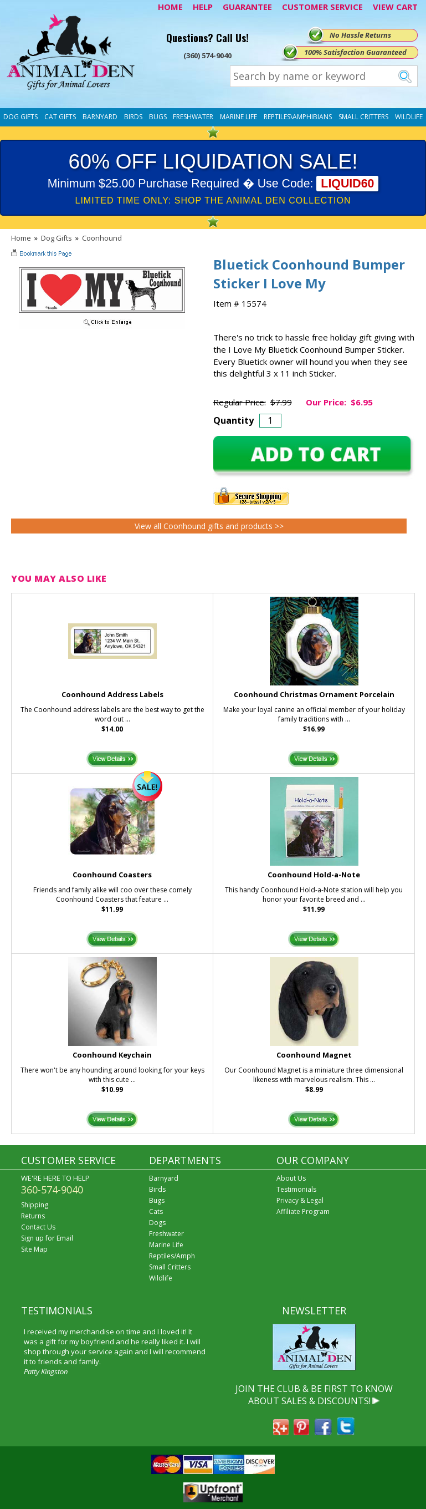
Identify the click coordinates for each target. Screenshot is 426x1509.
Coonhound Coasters (112, 875)
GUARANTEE (247, 6)
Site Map (34, 1249)
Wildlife (409, 116)
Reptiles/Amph (172, 1256)
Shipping (34, 1205)
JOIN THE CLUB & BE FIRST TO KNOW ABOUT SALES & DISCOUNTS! (314, 1395)
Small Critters (363, 116)
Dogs (157, 1222)
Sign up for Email (47, 1238)
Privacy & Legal (300, 1200)
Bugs (158, 116)
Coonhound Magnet (314, 1055)
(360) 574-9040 (207, 55)
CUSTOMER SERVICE (322, 6)
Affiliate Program (303, 1211)
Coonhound (102, 238)
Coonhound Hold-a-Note (314, 875)
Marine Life (238, 116)
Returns (33, 1216)
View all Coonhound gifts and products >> (209, 526)
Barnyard (100, 116)
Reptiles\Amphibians (298, 116)
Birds (133, 116)
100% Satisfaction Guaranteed (355, 52)
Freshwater (193, 116)
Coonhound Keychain (112, 1055)
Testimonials (296, 1189)
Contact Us (38, 1227)
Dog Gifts (20, 116)
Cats (156, 1211)
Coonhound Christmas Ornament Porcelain (314, 694)
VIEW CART (395, 6)
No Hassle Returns (360, 35)
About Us (291, 1178)
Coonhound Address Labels (112, 694)
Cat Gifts (60, 116)
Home (21, 238)
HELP (203, 6)
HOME (170, 6)
